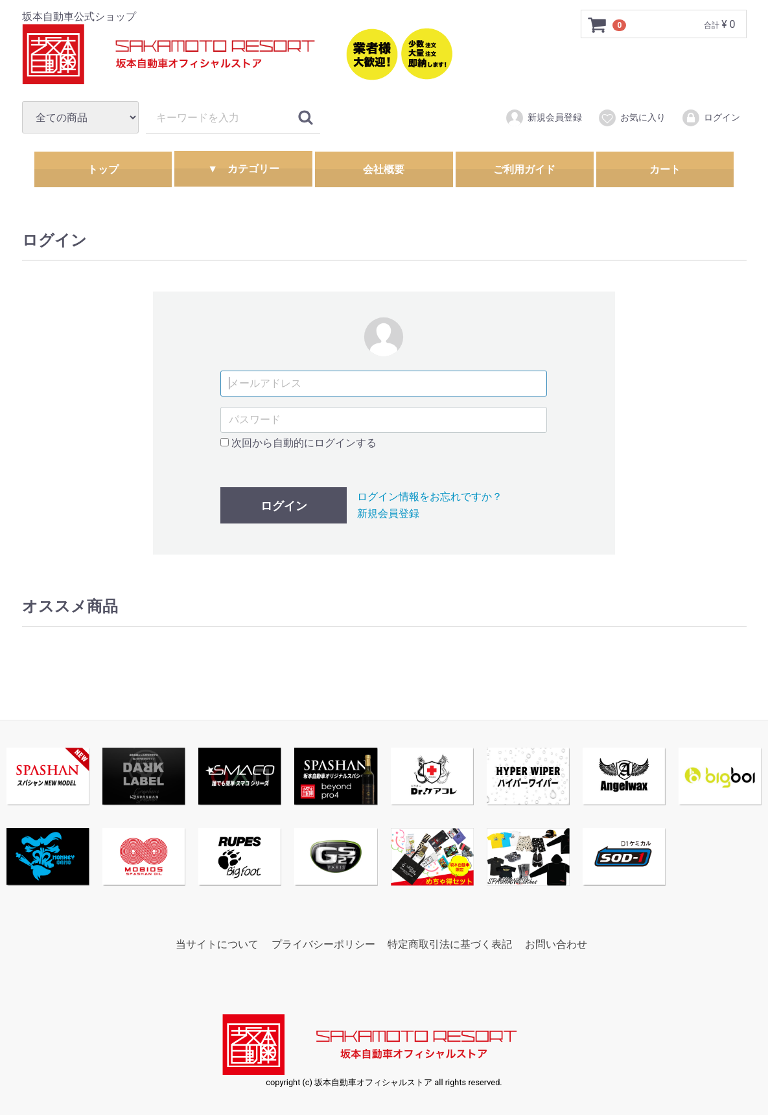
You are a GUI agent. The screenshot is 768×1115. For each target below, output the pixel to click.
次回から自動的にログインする (298, 442)
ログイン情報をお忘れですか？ (429, 496)
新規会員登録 (543, 118)
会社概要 (383, 169)
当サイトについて (217, 943)
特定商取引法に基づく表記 (450, 943)
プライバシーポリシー (323, 943)
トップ (103, 169)
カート (665, 169)
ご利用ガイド (524, 169)
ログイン (710, 118)
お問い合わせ (556, 943)
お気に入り (632, 118)
